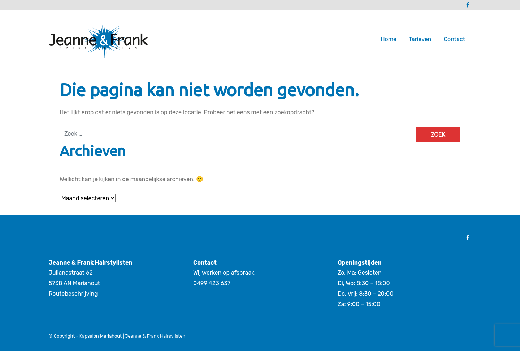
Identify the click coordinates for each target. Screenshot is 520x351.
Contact (454, 39)
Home (388, 39)
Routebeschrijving (73, 293)
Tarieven (420, 39)
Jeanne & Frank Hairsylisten (155, 336)
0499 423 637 (211, 283)
